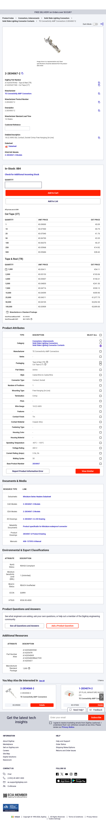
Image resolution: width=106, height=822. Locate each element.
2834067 (36, 464)
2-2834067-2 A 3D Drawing (34, 519)
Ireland (16, 817)
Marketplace (8, 744)
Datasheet (10, 146)
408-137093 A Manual (32, 541)
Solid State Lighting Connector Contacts (18, 21)
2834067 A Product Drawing (34, 534)
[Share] (102, 24)
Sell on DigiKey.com (11, 747)
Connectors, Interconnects (28, 18)
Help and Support (63, 741)
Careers (6, 751)
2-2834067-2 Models (13, 155)
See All (42, 681)
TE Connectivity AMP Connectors (18, 94)
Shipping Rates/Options (65, 747)
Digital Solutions (9, 757)
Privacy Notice (68, 727)
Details (42, 705)
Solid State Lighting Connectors (56, 18)
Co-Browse (9, 786)
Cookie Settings (54, 819)
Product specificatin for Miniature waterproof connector (45, 526)
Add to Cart (53, 193)
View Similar (88, 471)
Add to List (53, 201)
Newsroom (7, 760)
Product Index (8, 18)
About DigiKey (8, 741)
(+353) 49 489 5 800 (13, 778)
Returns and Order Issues (66, 751)
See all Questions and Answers (24, 626)
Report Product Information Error (27, 471)
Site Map (6, 754)
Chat (7, 774)
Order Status (61, 744)
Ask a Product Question (62, 626)
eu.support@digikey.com (15, 782)
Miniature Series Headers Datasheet (37, 497)
